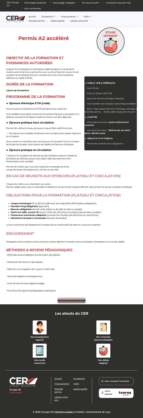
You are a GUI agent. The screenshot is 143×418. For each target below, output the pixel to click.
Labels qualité (57, 21)
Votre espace (116, 393)
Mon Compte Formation (115, 381)
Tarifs (86, 16)
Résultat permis (37, 21)
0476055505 (15, 392)
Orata (107, 412)
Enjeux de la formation (71, 300)
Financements (68, 16)
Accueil (32, 16)
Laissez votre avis (79, 21)
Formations (47, 16)
